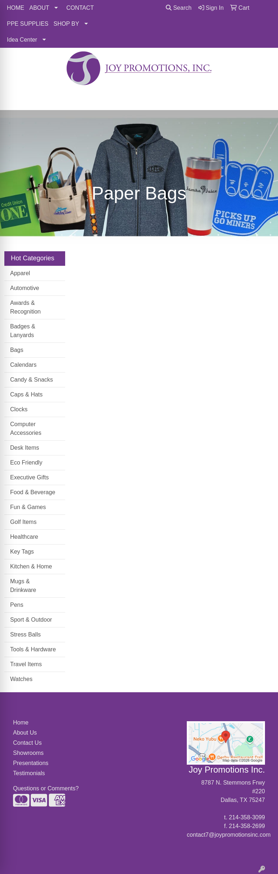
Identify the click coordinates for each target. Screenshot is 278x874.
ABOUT (39, 8)
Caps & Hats (26, 394)
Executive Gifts (29, 477)
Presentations (30, 763)
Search (178, 8)
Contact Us (27, 743)
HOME (15, 8)
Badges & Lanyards (22, 330)
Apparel (20, 273)
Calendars (23, 365)
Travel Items (26, 664)
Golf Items (23, 522)
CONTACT (80, 8)
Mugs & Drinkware (23, 585)
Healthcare (24, 537)
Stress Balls (25, 634)
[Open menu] (263, 99)
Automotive (24, 288)
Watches (21, 679)
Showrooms (28, 753)
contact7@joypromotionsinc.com (228, 835)
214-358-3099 (247, 817)
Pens (16, 605)
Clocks (19, 409)
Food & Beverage (32, 492)
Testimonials (29, 773)
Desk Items (24, 448)
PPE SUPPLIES (28, 24)
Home (21, 722)
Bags (16, 350)
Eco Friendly (26, 462)
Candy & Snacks (31, 380)
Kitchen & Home (31, 566)
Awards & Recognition (25, 307)
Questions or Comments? (46, 788)
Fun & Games (28, 507)
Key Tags (22, 552)
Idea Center (22, 40)
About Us (25, 733)
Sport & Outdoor (31, 620)
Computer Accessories (25, 428)
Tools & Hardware (33, 649)
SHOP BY (66, 24)
